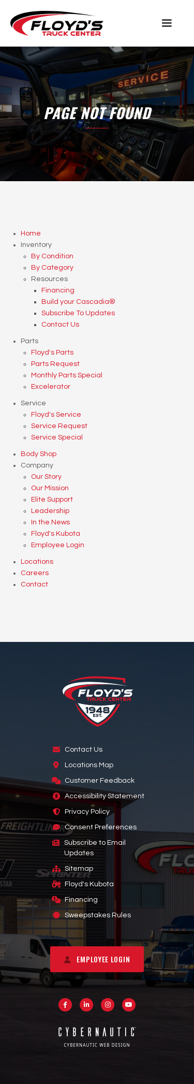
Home (31, 233)
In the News (50, 522)
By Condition (52, 256)
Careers (35, 573)
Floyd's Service (56, 414)
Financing (57, 290)
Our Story (46, 476)
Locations (37, 561)
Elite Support (52, 499)
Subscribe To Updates (78, 313)
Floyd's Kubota (55, 533)
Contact (34, 584)
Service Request (59, 426)
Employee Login (57, 545)
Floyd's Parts (52, 352)
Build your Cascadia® (78, 301)
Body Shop (38, 454)
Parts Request (55, 364)
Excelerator (50, 386)
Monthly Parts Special (66, 375)
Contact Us (60, 324)
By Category (52, 267)
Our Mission (50, 488)
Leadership (50, 511)
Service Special (57, 437)
